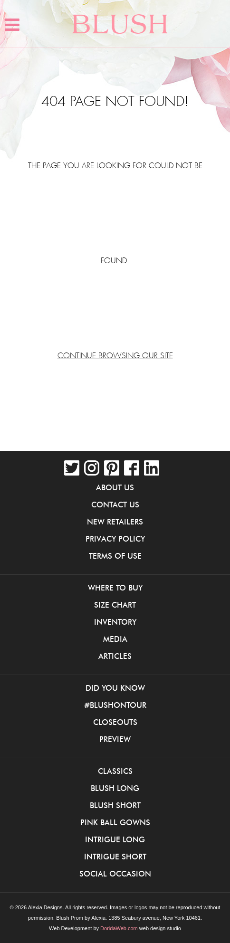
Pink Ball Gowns (115, 822)
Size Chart (115, 604)
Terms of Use (115, 556)
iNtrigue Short (115, 856)
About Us (115, 487)
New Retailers (115, 521)
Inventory (115, 622)
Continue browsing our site (115, 356)
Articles (115, 656)
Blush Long (115, 788)
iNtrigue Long (115, 839)
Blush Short (115, 805)
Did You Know (115, 688)
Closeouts (115, 722)
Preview (115, 739)
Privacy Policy (115, 538)
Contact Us (115, 504)
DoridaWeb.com (119, 928)
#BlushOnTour (115, 705)
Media (115, 639)
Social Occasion (115, 873)
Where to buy (115, 587)
